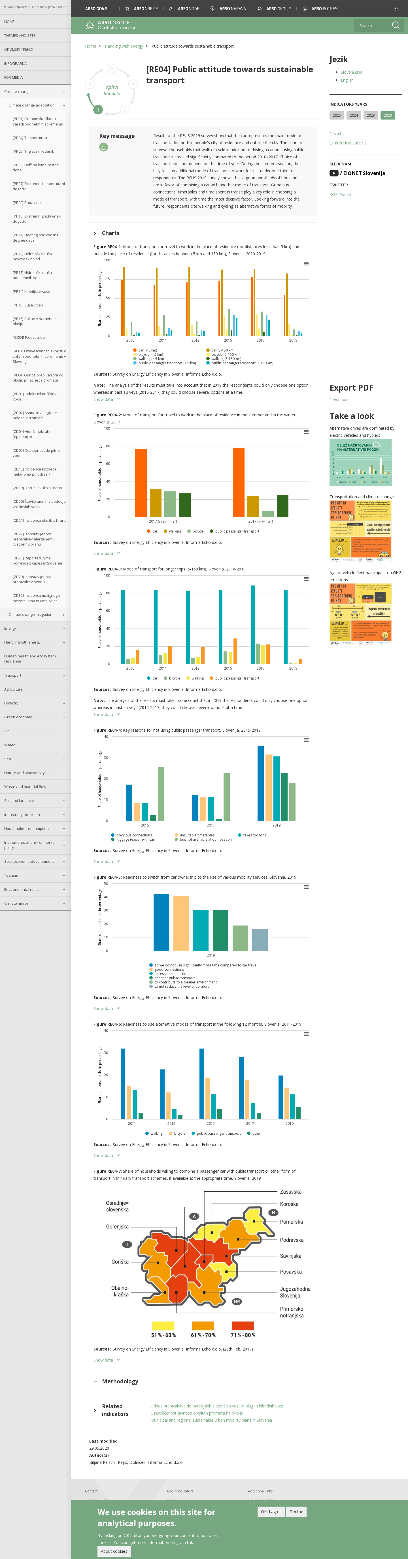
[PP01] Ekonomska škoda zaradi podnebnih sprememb (38, 121)
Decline (296, 1512)
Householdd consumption (26, 828)
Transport (12, 675)
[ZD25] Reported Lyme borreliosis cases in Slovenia (37, 560)
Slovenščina (351, 72)
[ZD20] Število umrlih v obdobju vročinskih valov (39, 504)
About (172, 1500)
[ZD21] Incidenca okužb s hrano (40, 520)
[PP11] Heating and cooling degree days (35, 237)
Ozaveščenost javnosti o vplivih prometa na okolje (196, 1413)
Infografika (15, 63)
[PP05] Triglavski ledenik (33, 151)
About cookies (114, 1552)
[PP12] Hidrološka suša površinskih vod (32, 256)
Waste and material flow (25, 786)
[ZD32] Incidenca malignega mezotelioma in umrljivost (36, 598)
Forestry (11, 703)
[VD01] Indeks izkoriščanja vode (35, 396)
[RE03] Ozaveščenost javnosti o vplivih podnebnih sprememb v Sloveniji (39, 356)
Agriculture (13, 689)
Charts (337, 134)
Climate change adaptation (31, 105)
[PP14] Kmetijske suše (31, 291)
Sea (7, 758)
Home (9, 21)
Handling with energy (22, 642)
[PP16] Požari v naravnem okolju (35, 321)
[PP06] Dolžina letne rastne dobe (36, 167)
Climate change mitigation (30, 614)
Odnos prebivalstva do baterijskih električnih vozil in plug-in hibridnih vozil (217, 1406)
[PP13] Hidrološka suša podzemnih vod (32, 275)
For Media (13, 77)
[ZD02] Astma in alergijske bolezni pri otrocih (35, 415)
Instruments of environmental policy (30, 845)
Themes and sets (20, 35)
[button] (395, 8)
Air (6, 730)
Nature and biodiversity (24, 772)
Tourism (11, 875)
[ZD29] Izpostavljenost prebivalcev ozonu (32, 579)
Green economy (18, 716)
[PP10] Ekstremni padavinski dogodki (37, 219)
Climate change (17, 91)
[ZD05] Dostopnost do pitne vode (36, 453)
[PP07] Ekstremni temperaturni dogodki (39, 186)
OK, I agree (271, 1512)
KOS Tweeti (340, 194)
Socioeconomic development (29, 861)
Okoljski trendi (18, 49)
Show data (103, 399)
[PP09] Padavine (27, 202)
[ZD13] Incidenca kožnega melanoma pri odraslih (35, 472)
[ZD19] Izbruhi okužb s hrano (37, 487)
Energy (10, 628)
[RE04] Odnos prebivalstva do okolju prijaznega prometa (38, 377)
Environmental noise (22, 889)
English (347, 80)
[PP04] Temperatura (30, 137)
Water (9, 744)
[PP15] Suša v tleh (28, 305)
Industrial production (22, 814)
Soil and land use (19, 800)
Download (339, 399)
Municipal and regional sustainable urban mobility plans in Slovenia (211, 1420)
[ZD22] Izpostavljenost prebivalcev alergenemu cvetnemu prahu (34, 539)
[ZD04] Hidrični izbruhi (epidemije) (31, 434)
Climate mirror (16, 903)
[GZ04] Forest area (29, 337)
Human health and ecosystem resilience (30, 658)
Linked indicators (348, 143)
